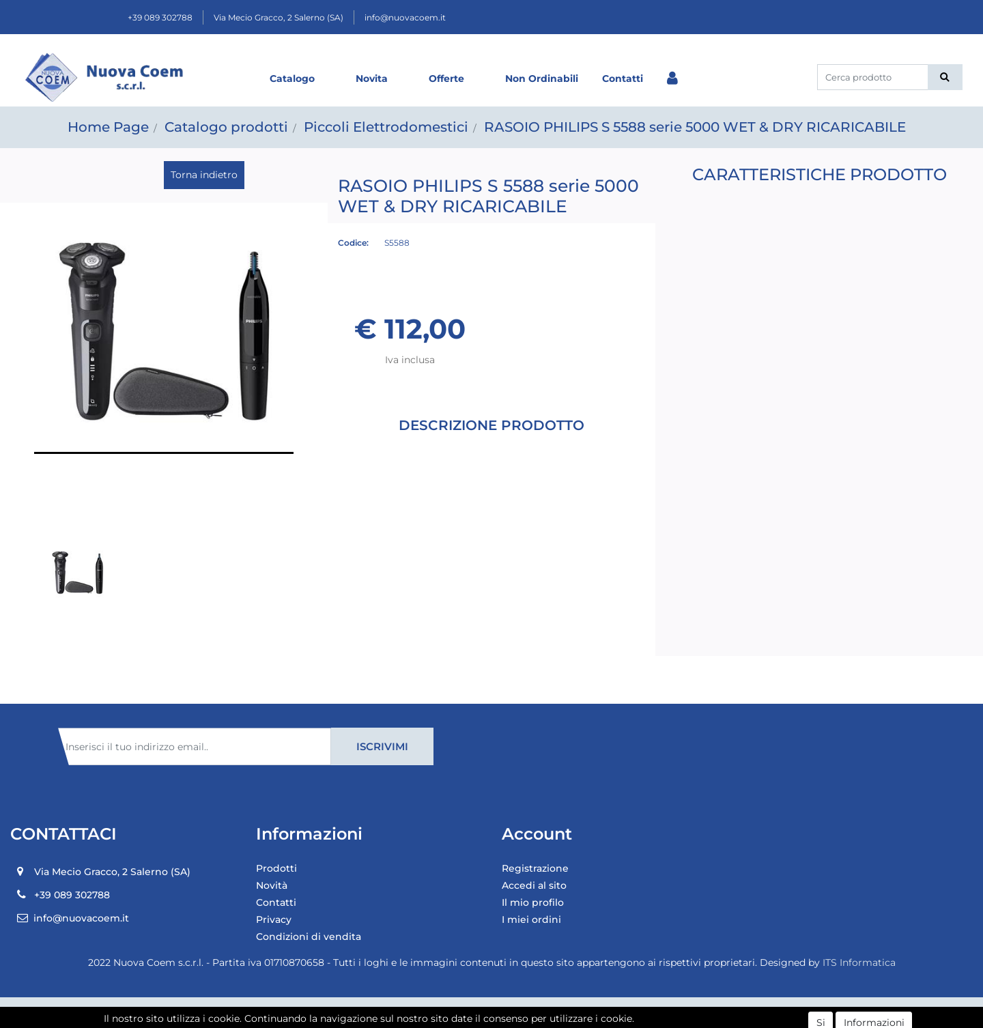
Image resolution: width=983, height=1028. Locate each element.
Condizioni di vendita (308, 936)
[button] (945, 77)
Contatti (622, 78)
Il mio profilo (533, 902)
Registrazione (535, 868)
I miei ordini (531, 919)
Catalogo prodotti (226, 127)
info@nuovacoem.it (405, 17)
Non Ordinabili (541, 78)
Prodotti (276, 868)
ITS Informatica (859, 962)
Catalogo (292, 78)
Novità (271, 885)
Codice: (353, 243)
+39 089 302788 (160, 17)
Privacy (273, 919)
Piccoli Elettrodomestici (386, 127)
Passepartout (521, 1012)
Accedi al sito (534, 885)
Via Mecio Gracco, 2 (278, 17)
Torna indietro (204, 175)
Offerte (446, 78)
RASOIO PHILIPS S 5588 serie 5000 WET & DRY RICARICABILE (695, 127)
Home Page (108, 127)
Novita (372, 78)
